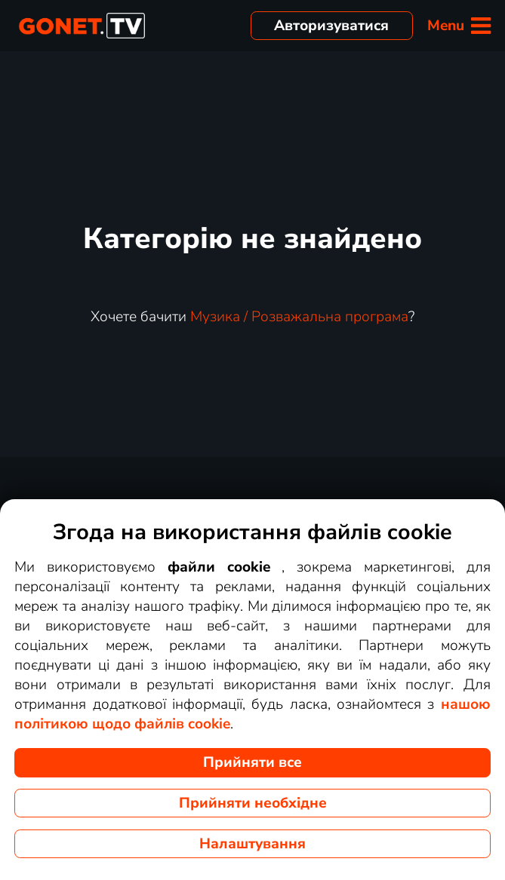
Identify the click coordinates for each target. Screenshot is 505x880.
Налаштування (252, 844)
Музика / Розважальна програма (299, 317)
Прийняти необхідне (253, 803)
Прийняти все (252, 762)
